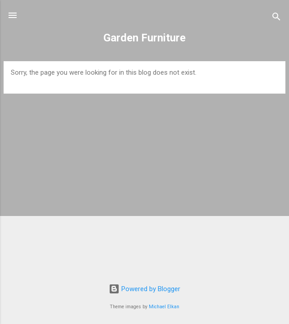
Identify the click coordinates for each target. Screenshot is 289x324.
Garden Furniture (144, 38)
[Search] (276, 18)
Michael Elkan (164, 307)
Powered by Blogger (144, 289)
